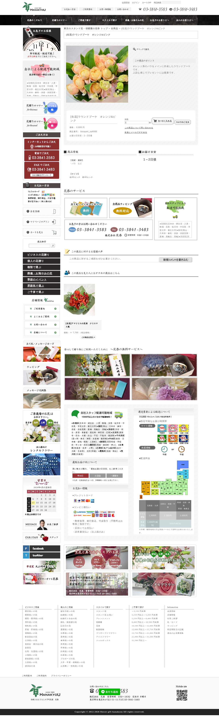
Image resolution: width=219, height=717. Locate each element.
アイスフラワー (103, 637)
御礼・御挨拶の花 (69, 622)
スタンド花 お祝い (104, 615)
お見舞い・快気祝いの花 (72, 666)
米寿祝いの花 (67, 644)
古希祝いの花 (67, 633)
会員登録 (125, 2)
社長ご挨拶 (172, 618)
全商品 (114, 28)
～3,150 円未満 (139, 611)
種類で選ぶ (34, 267)
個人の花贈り (35, 261)
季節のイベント (37, 279)
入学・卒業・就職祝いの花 (73, 662)
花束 (98, 626)
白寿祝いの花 (67, 651)
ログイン (135, 2)
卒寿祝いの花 (67, 648)
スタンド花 (101, 611)
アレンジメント (103, 618)
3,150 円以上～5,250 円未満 (145, 615)
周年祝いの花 (31, 622)
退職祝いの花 (31, 633)
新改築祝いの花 (32, 659)
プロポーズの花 (68, 659)
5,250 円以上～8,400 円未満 (145, 618)
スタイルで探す (103, 607)
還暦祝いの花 (67, 629)
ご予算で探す (138, 607)
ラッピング (172, 626)
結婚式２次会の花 (69, 618)
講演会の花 (30, 666)
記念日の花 (66, 626)
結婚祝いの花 (67, 615)
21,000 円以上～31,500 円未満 (146, 637)
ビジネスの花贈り (38, 254)
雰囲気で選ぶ (35, 285)
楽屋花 (28, 648)
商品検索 (157, 2)
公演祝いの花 (31, 640)
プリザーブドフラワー (106, 633)
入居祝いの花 (31, 662)
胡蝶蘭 (99, 622)
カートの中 (146, 2)
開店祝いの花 (31, 611)
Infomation (172, 607)
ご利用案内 (27, 676)
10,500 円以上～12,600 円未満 (146, 626)
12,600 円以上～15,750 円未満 (146, 629)
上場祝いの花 (31, 655)
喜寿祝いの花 (67, 637)
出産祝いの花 (67, 655)
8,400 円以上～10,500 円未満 (145, 622)
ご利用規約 (41, 676)
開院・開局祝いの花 (34, 618)
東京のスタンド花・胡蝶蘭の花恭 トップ (86, 28)
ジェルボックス (103, 640)
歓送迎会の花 (31, 637)
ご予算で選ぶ (35, 292)
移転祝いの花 (31, 626)
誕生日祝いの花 (68, 611)
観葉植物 (100, 629)
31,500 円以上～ (139, 640)
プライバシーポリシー (61, 676)
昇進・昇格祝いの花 (34, 629)
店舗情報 (171, 615)
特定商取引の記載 (175, 629)
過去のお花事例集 (175, 633)
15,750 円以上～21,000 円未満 (146, 633)
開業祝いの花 (31, 615)
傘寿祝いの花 (67, 640)
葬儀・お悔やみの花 (39, 273)
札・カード (172, 622)
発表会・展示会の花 (34, 644)
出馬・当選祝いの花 (34, 651)
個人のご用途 (67, 607)
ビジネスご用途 (32, 607)
